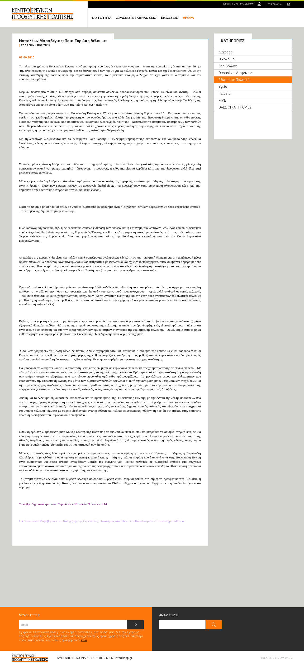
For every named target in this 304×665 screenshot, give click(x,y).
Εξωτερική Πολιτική (233, 80)
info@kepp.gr (123, 658)
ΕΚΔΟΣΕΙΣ (169, 17)
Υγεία (222, 87)
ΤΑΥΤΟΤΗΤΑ (101, 17)
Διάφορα (225, 52)
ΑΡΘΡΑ (188, 17)
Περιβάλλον (227, 66)
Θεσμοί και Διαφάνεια (235, 73)
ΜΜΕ (222, 100)
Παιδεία (224, 93)
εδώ (84, 640)
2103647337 (105, 658)
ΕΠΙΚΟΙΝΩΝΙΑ (275, 4)
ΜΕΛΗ (238, 4)
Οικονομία (226, 59)
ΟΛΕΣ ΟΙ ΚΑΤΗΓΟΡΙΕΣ (235, 107)
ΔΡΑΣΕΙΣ (136, 17)
